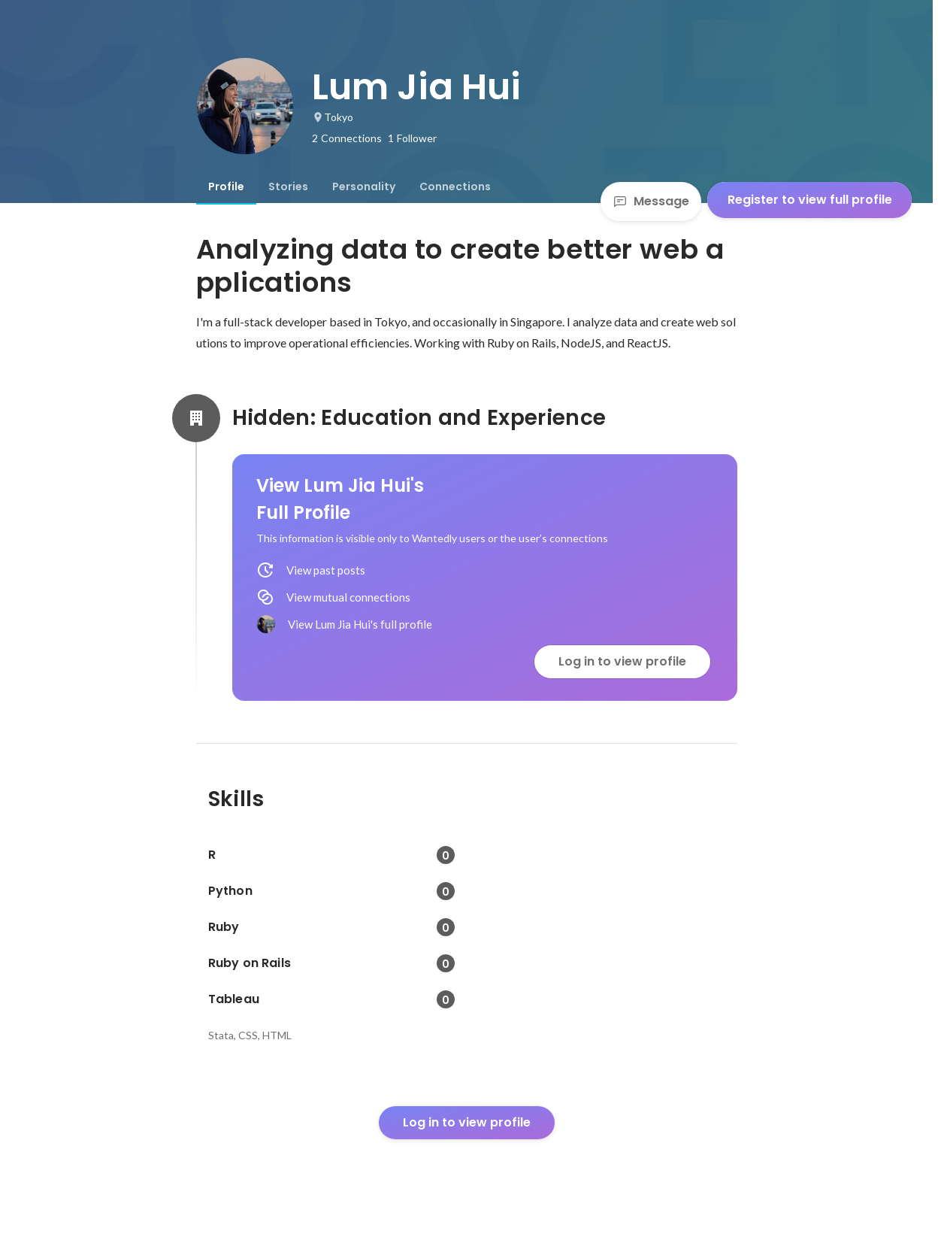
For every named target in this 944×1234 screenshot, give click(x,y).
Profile (226, 186)
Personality (363, 186)
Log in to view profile (622, 661)
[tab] (226, 186)
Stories (288, 186)
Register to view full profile (810, 199)
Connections (455, 186)
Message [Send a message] (651, 201)
